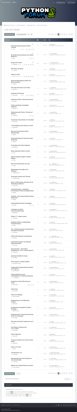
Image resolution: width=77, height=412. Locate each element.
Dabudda (15, 303)
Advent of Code (15, 74)
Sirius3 (14, 141)
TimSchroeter (16, 178)
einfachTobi (54, 145)
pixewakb (15, 95)
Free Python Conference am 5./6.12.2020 (19, 327)
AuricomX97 (54, 314)
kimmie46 (15, 252)
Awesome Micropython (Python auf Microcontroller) (21, 81)
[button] (56, 34)
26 (32, 76)
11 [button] (69, 34)
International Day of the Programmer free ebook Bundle (21, 359)
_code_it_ (15, 70)
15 (32, 64)
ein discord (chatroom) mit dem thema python (22, 340)
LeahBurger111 (16, 172)
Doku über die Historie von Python (20, 87)
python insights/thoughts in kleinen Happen (21, 157)
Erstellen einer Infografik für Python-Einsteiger (21, 308)
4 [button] (64, 34)
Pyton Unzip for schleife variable (20, 261)
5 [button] (66, 34)
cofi (14, 49)
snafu (52, 74)
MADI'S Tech (16, 310)
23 (26, 76)
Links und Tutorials (12, 30)
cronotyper (53, 53)
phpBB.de (17, 410)
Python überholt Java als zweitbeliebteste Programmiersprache (22, 275)
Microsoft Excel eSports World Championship (19, 132)
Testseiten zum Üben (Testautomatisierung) (17, 210)
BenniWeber (54, 131)
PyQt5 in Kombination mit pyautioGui (21, 236)
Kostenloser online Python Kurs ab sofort (20, 282)
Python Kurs (14, 289)
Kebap (52, 44)
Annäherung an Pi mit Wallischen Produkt (20, 301)
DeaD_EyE (53, 80)
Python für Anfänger (16, 294)
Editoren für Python (16, 62)
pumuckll (15, 336)
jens (14, 58)
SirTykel (15, 238)
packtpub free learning (17, 93)
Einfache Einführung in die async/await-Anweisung (22, 139)
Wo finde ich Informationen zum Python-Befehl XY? (22, 55)
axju (14, 323)
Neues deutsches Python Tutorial (20, 151)
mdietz (14, 205)
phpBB (8, 409)
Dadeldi (14, 101)
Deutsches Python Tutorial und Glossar (22, 99)
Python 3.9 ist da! (16, 347)
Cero (14, 152)
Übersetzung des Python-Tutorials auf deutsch (22, 112)
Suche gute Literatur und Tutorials (20, 176)
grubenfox (15, 127)
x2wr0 (14, 160)
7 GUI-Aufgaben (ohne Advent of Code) (22, 125)
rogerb (52, 256)
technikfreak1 (16, 296)
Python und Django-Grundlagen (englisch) (20, 105)
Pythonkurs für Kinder (17, 68)
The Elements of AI (16, 352)
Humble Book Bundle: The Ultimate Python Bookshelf (21, 242)
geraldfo (15, 89)
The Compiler (16, 367)
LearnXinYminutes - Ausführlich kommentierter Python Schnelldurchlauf (22, 189)
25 (30, 76)
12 (26, 64)
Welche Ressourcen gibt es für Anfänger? (19, 170)
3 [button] (62, 34)
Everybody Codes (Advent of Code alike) (22, 120)
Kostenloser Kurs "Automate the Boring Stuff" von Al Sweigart (22, 315)
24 (28, 76)
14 (30, 64)
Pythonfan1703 (54, 352)
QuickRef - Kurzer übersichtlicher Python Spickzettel (22, 196)
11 (24, 64)
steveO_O (15, 108)
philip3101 (15, 147)
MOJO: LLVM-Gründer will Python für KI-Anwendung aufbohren (22, 182)
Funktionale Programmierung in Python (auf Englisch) (22, 268)
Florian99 (15, 257)
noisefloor (15, 115)
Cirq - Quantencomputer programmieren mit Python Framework (22, 229)
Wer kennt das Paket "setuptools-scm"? (22, 321)
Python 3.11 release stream (19, 216)
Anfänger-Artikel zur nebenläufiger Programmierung (20, 222)
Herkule (15, 83)
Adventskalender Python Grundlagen (21, 203)
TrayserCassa (54, 62)
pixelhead (15, 212)
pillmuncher (53, 281)
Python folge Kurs (16, 334)
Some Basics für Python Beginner (20, 145)
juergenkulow (54, 99)
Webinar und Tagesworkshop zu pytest (22, 365)
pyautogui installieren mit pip (19, 256)
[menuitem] (14, 2)
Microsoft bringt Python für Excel (20, 163)
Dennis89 (53, 169)
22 (24, 76)
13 (28, 64)
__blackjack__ (54, 163)
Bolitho (52, 334)
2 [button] (60, 34)
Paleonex (53, 176)
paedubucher (16, 270)
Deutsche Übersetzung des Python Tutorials (21, 46)
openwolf (15, 343)
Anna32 (53, 307)
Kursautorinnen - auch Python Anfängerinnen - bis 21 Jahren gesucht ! (22, 249)
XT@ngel (15, 64)
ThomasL (15, 121)
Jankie (52, 340)
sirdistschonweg (17, 263)
